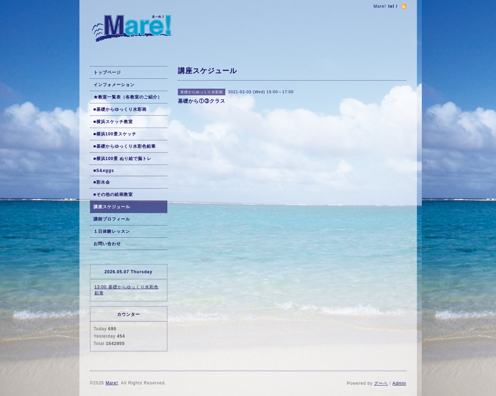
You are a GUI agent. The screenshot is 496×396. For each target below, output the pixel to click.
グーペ (381, 383)
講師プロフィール (112, 219)
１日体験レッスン (112, 231)
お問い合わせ (107, 243)
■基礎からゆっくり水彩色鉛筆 (125, 146)
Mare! (111, 383)
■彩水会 (102, 182)
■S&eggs (104, 170)
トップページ (107, 72)
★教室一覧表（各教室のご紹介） (128, 97)
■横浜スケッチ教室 (113, 121)
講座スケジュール (112, 206)
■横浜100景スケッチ (115, 134)
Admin (399, 383)
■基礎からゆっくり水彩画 (120, 109)
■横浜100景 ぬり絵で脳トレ (123, 158)
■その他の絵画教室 (113, 194)
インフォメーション (114, 84)
